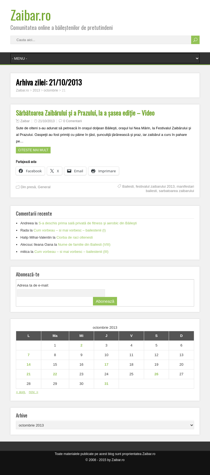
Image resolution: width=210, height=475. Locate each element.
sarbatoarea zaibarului (176, 191)
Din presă (28, 187)
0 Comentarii (72, 121)
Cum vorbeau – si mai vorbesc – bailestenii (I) (70, 230)
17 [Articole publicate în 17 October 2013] (106, 364)
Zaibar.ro (30, 14)
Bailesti (128, 186)
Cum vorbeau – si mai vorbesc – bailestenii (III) (71, 252)
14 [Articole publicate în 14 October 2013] (28, 364)
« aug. (21, 392)
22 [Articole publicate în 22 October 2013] (55, 374)
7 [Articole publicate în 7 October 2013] (29, 355)
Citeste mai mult (33, 150)
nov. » (33, 392)
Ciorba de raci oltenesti (74, 237)
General (44, 187)
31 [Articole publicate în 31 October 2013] (106, 384)
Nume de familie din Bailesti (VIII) (84, 244)
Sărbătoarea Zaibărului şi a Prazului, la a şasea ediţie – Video (85, 113)
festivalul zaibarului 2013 (155, 186)
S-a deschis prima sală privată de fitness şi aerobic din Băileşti (88, 223)
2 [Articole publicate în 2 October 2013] (81, 345)
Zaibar (25, 121)
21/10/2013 (46, 121)
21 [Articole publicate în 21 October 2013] (28, 374)
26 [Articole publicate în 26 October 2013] (156, 374)
